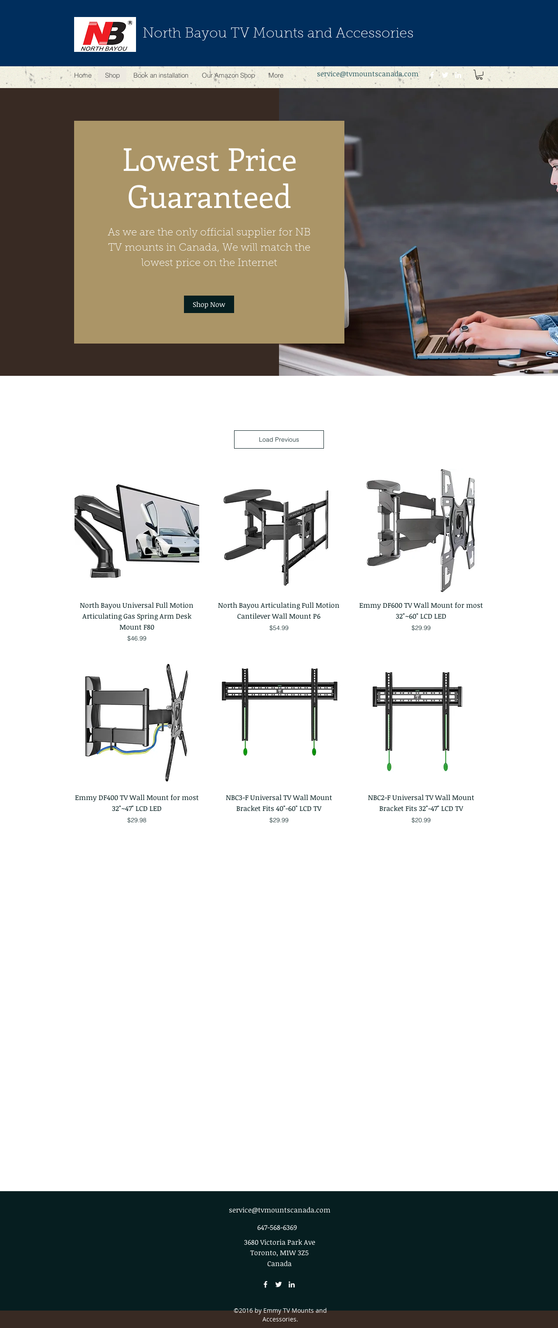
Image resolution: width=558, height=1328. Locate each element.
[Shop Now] (209, 304)
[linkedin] (458, 75)
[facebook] (432, 75)
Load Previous (279, 439)
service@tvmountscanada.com (367, 73)
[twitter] (445, 75)
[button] (479, 75)
